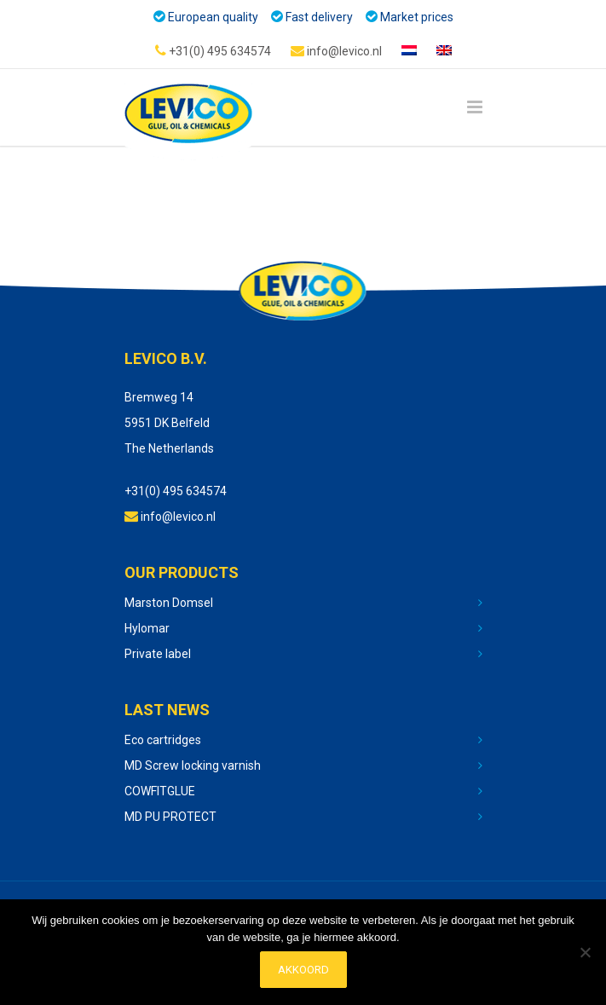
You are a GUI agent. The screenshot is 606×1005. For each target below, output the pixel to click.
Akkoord (303, 969)
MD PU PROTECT (170, 816)
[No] (584, 952)
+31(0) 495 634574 (213, 50)
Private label (157, 654)
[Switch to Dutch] (409, 51)
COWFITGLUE (159, 791)
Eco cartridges (162, 740)
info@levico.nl (336, 50)
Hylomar (147, 628)
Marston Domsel (168, 602)
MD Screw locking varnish (192, 765)
